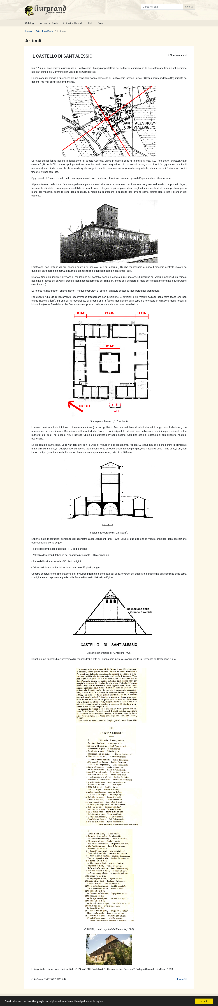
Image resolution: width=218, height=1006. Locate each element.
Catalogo (30, 23)
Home (28, 31)
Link (90, 23)
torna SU (182, 979)
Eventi (101, 23)
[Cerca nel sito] (162, 7)
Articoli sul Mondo (73, 23)
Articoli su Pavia (49, 23)
